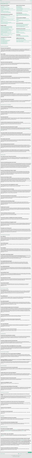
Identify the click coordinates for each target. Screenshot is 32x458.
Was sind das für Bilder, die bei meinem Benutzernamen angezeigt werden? (8, 20)
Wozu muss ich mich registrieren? (4, 6)
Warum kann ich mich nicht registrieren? (5, 7)
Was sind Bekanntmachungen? (4, 41)
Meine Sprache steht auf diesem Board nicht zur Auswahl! (7, 19)
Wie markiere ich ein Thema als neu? (5, 35)
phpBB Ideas (3, 435)
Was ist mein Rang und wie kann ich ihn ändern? (6, 22)
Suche (1, 0)
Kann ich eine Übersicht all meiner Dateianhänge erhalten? (22, 36)
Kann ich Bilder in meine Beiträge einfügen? (5, 40)
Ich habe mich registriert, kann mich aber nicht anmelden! (7, 8)
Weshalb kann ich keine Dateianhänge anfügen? (6, 31)
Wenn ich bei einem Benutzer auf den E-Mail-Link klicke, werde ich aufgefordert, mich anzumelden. (8, 23)
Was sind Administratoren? (19, 6)
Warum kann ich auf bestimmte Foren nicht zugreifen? (7, 30)
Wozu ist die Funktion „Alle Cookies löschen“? (6, 12)
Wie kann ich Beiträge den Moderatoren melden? (6, 32)
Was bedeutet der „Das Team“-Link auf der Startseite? (22, 11)
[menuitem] (23, 453)
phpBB (14, 455)
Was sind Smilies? (3, 39)
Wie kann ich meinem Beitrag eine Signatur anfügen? (6, 27)
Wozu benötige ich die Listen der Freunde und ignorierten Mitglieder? (22, 19)
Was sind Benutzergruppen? (19, 7)
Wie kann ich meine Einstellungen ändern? (5, 15)
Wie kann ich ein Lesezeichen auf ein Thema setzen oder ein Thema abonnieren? (23, 31)
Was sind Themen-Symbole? (4, 43)
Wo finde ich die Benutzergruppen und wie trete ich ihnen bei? (23, 8)
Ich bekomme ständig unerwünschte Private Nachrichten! (22, 14)
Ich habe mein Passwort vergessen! (5, 11)
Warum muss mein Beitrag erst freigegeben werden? (6, 34)
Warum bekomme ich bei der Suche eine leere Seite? (22, 25)
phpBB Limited (15, 429)
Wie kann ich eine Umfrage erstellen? (5, 28)
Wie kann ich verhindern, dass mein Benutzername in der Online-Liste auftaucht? (8, 16)
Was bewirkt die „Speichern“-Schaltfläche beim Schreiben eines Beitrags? (8, 33)
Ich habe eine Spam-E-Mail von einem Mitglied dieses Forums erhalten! (23, 15)
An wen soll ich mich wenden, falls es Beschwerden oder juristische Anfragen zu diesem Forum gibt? (23, 41)
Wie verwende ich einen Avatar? (4, 21)
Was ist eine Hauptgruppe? (19, 10)
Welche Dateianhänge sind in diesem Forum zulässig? (22, 35)
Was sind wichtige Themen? (4, 42)
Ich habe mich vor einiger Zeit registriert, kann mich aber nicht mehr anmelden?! (8, 10)
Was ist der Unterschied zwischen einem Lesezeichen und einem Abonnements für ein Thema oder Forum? (23, 30)
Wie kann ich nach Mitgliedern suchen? (20, 26)
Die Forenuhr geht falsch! (3, 17)
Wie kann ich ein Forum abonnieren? (20, 32)
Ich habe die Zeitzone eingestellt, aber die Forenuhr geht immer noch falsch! (8, 18)
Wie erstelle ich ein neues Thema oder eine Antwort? (6, 26)
